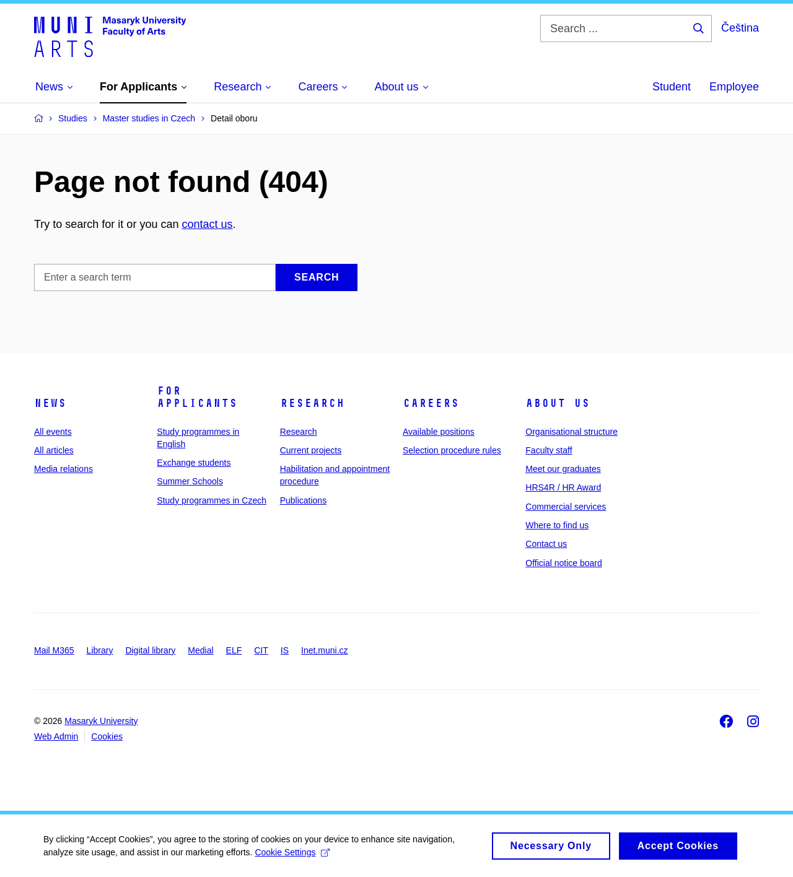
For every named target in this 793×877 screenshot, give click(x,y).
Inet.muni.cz (324, 650)
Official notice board (563, 563)
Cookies (107, 736)
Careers (431, 403)
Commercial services (565, 507)
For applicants (197, 397)
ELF (234, 650)
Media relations (63, 469)
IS (285, 650)
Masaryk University (101, 721)
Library (100, 650)
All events (53, 432)
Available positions (439, 432)
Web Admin (56, 736)
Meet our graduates (562, 469)
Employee (734, 87)
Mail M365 (54, 650)
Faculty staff (548, 450)
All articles (54, 450)
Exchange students (193, 463)
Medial (200, 650)
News (50, 403)
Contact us (546, 544)
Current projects (311, 450)
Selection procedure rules (452, 450)
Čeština (740, 28)
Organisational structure (571, 432)
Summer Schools (190, 481)
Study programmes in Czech (211, 500)
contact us (207, 224)
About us (557, 403)
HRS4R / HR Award (563, 487)
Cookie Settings (292, 855)
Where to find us (557, 525)
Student (671, 87)
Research (312, 403)
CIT (261, 650)
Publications (303, 500)
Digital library (150, 650)
